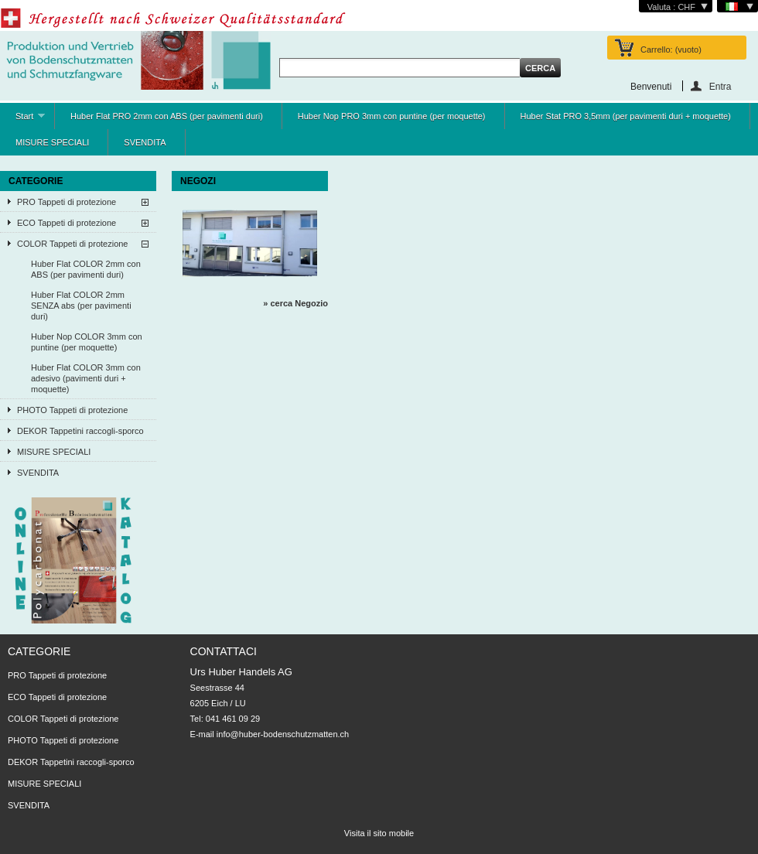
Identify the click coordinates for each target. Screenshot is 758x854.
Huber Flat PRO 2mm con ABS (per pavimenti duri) (166, 116)
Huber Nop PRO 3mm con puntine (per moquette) (392, 116)
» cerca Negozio (295, 303)
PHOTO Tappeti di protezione (72, 410)
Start (22, 120)
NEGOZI (198, 181)
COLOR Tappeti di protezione (72, 243)
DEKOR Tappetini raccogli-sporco (80, 431)
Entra (720, 86)
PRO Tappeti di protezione (66, 202)
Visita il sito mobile (379, 833)
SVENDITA (145, 142)
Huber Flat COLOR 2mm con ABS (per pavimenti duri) (86, 269)
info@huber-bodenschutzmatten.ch (283, 734)
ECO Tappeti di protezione (66, 222)
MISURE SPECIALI (52, 142)
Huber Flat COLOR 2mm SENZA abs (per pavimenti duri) (81, 305)
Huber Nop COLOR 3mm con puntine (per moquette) (86, 342)
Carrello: (671, 49)
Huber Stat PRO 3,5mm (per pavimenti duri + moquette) (626, 116)
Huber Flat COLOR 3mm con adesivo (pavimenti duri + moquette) (86, 378)
